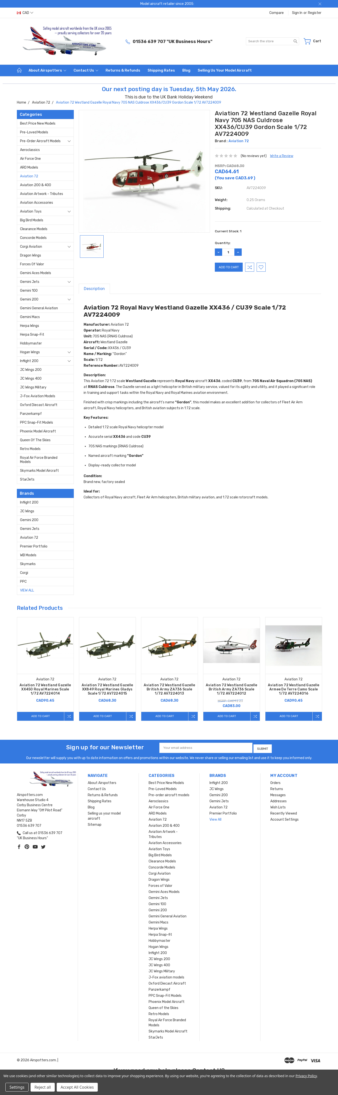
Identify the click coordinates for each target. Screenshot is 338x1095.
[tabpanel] (45, 669)
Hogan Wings (30, 352)
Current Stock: (228, 231)
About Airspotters (47, 70)
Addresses (278, 800)
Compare (276, 13)
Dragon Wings (30, 255)
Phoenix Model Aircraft (38, 431)
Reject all (42, 1087)
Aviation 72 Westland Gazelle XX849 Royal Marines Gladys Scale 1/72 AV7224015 (107, 689)
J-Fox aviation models (37, 396)
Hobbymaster (31, 343)
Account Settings (284, 818)
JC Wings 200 (31, 370)
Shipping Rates (161, 70)
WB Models (28, 555)
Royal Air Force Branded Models (38, 460)
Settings (17, 1087)
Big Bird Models (31, 220)
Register (314, 13)
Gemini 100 (29, 291)
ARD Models (29, 167)
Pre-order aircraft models (40, 141)
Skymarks (28, 564)
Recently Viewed (283, 812)
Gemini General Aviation (39, 308)
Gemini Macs (30, 317)
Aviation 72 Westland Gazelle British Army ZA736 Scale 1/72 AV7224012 (231, 689)
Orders (275, 782)
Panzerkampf (31, 414)
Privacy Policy (306, 1076)
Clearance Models (33, 229)
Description (94, 288)
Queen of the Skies (35, 440)
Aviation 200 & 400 (35, 185)
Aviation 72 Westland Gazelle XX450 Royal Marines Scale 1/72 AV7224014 (45, 689)
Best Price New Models (37, 123)
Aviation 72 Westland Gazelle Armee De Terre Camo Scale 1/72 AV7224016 (293, 689)
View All (27, 590)
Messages (278, 794)
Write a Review (281, 156)
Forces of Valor (32, 264)
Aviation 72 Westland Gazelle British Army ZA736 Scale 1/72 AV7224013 (169, 689)
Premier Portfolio (33, 546)
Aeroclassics (30, 150)
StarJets (27, 479)
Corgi (24, 573)
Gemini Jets (29, 282)
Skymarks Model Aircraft (39, 471)
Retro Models (30, 449)
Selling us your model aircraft (225, 70)
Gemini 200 (29, 299)
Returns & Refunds (123, 70)
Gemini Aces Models (35, 273)
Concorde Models (33, 238)
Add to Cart (40, 716)
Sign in (297, 13)
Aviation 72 (29, 176)
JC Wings (27, 511)
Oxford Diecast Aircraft (38, 405)
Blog (186, 70)
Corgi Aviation (31, 247)
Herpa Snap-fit (32, 335)
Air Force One (30, 159)
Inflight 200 (29, 361)
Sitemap (94, 823)
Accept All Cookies (77, 1087)
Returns (276, 788)
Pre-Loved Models (34, 132)
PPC (23, 582)
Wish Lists (278, 806)
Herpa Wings (29, 326)
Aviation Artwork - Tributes (41, 194)
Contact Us (86, 70)
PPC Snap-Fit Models (36, 422)
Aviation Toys (31, 211)
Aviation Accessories (36, 203)
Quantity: (223, 243)
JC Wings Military (33, 387)
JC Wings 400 (31, 378)
